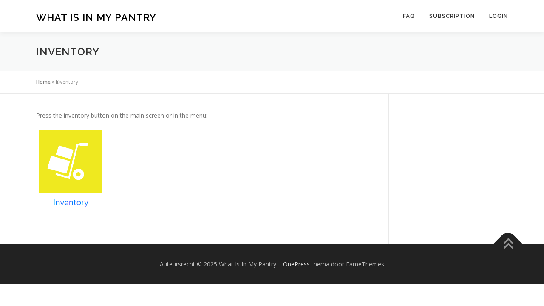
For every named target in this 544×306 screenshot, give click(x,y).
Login (498, 16)
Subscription (452, 16)
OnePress (296, 264)
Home (43, 81)
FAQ (409, 16)
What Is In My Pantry (96, 17)
